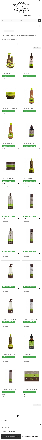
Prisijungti (7, 0)
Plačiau (2, 41)
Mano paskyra (5, 427)
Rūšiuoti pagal (4, 43)
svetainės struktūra (31, 0)
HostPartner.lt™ (23, 436)
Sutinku (9, 438)
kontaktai (25, 0)
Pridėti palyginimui (6, 80)
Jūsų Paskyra (3, 0)
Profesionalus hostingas (34, 436)
